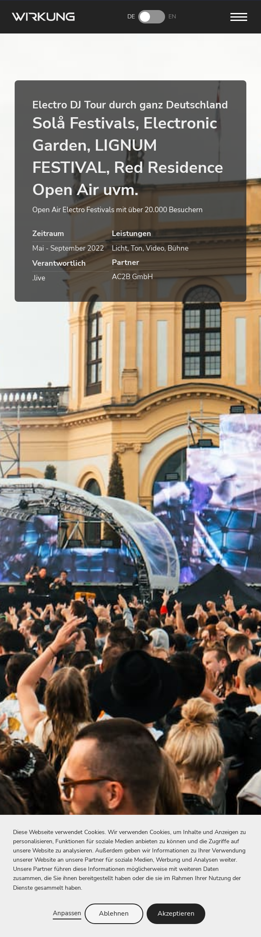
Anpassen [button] (67, 913)
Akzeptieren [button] (176, 913)
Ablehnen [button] (114, 913)
